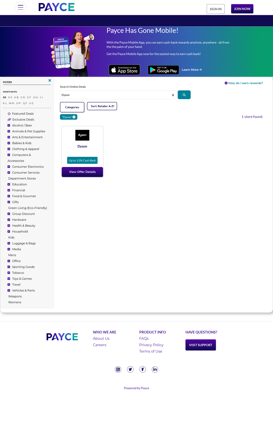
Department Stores (22, 178)
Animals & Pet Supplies (28, 131)
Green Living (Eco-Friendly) (27, 208)
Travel (16, 284)
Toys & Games (22, 278)
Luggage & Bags (24, 243)
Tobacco (18, 273)
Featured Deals (23, 113)
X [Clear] (173, 94)
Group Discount (23, 214)
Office (16, 261)
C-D (23, 97)
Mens (12, 255)
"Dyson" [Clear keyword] (68, 117)
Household (20, 231)
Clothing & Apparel (25, 149)
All (4, 97)
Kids (11, 237)
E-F (29, 97)
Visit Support (200, 345)
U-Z (31, 103)
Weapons (15, 296)
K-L (5, 103)
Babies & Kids (22, 143)
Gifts (15, 202)
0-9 (10, 97)
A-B (16, 97)
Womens (14, 302)
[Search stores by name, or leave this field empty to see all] (119, 94)
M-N (11, 103)
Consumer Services (26, 172)
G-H (35, 97)
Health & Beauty (23, 225)
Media (16, 249)
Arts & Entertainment (27, 137)
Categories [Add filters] (72, 107)
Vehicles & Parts (23, 290)
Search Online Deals (73, 86)
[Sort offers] (102, 106)
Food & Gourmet (24, 196)
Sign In (216, 9)
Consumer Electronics (28, 166)
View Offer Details (82, 172)
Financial (18, 190)
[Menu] (20, 7)
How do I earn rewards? (244, 83)
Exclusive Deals (23, 119)
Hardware (19, 219)
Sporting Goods (23, 267)
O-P (18, 103)
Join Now (242, 9)
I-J (41, 97)
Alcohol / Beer (22, 125)
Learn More (192, 69)
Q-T (25, 103)
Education (19, 184)
